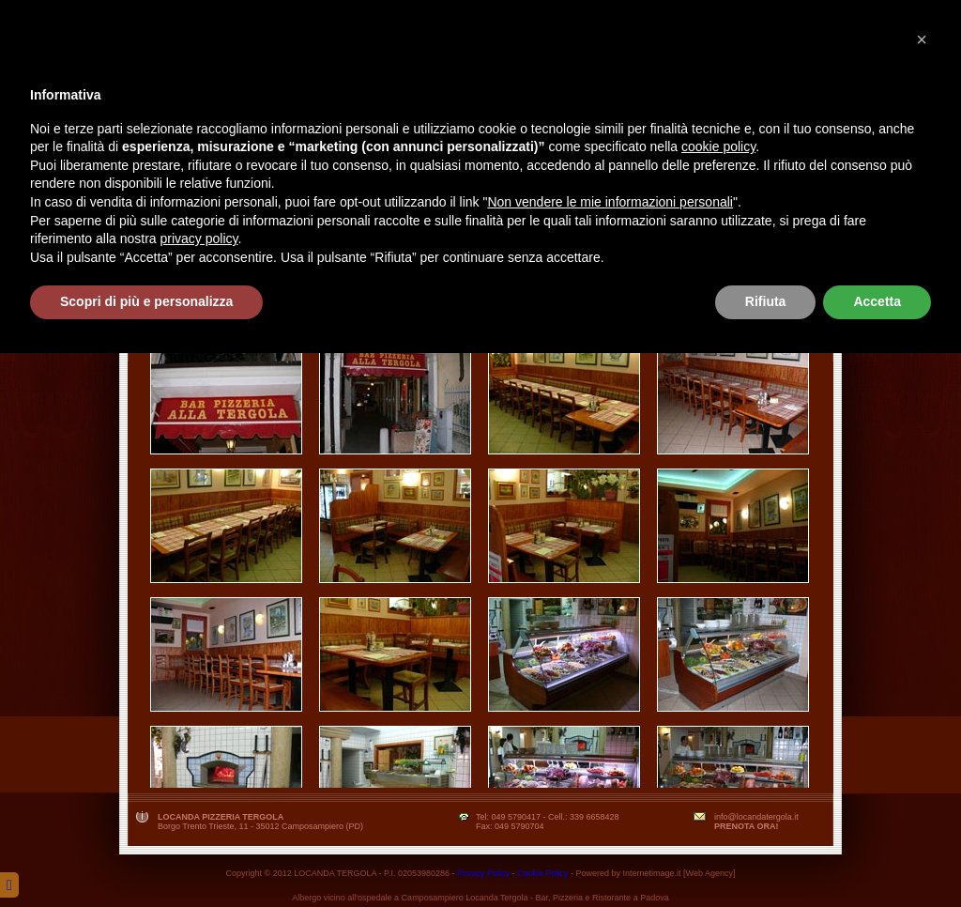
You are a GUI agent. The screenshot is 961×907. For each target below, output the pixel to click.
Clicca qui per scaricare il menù (479, 326)
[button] (922, 593)
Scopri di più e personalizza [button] (146, 855)
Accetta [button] (877, 855)
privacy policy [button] (199, 792)
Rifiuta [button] (765, 855)
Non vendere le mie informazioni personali (609, 755)
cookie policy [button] (718, 700)
